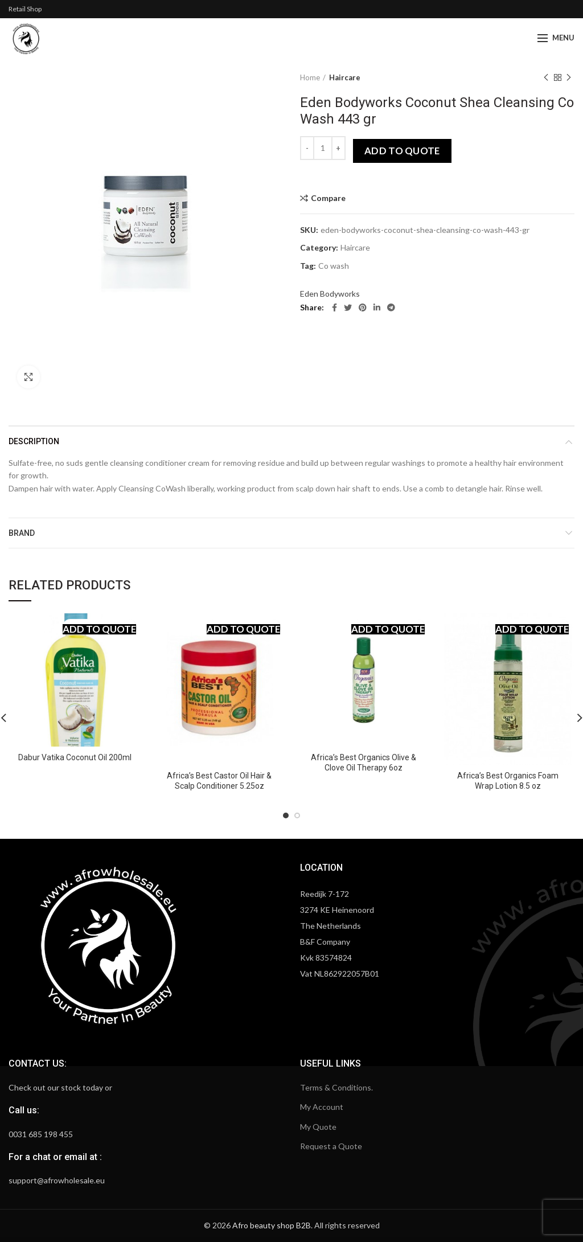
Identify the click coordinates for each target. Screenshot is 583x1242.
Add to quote (402, 151)
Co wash (333, 265)
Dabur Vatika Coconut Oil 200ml (75, 757)
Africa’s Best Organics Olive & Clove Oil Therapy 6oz (363, 762)
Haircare (344, 77)
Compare (328, 198)
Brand (22, 533)
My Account (321, 1107)
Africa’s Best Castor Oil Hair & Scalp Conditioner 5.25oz (219, 780)
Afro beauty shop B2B (271, 1225)
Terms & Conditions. (336, 1087)
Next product (568, 77)
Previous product (546, 77)
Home (310, 77)
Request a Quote (331, 1146)
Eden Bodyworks (330, 293)
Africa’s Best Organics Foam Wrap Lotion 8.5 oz (508, 780)
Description (34, 441)
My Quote (318, 1127)
